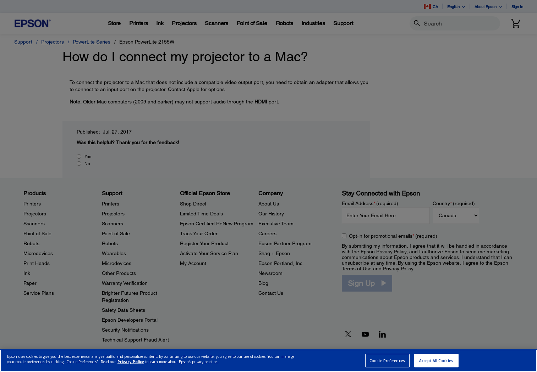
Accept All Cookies (436, 360)
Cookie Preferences (387, 360)
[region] (268, 360)
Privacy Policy (130, 361)
